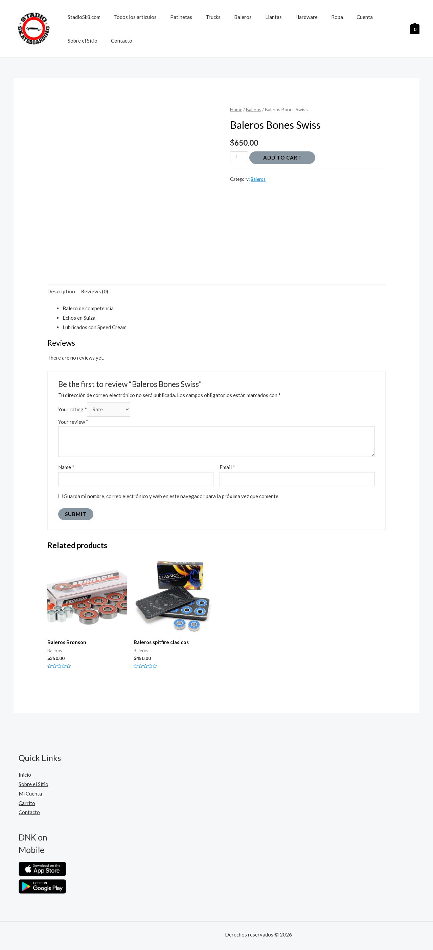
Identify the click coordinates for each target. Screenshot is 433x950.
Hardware (284, 17)
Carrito (27, 804)
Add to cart (283, 157)
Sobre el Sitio (369, 17)
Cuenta (336, 17)
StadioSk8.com (82, 17)
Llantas (255, 17)
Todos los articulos (130, 17)
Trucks (201, 17)
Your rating (72, 410)
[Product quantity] (239, 157)
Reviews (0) (95, 292)
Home (236, 109)
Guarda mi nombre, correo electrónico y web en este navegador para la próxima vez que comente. (171, 497)
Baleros (227, 17)
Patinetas (173, 17)
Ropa (312, 17)
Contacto (76, 41)
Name (66, 468)
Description (61, 292)
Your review (73, 422)
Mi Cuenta (30, 795)
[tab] (61, 292)
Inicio (25, 776)
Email (227, 468)
